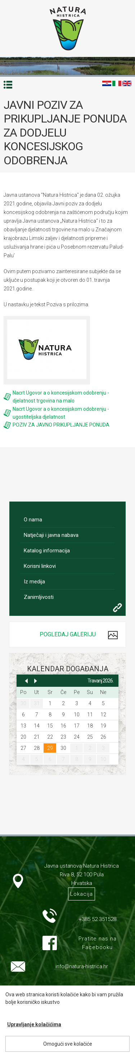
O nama (33, 519)
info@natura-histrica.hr (81, 966)
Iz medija (34, 581)
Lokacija (81, 894)
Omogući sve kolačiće (67, 1044)
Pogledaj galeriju (68, 634)
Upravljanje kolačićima (34, 1024)
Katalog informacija (47, 550)
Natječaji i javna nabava (51, 535)
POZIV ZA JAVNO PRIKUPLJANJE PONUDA (61, 425)
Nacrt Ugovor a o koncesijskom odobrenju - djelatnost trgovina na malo (61, 397)
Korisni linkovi (40, 566)
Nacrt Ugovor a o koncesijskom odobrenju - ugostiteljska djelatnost (61, 413)
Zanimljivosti (39, 597)
